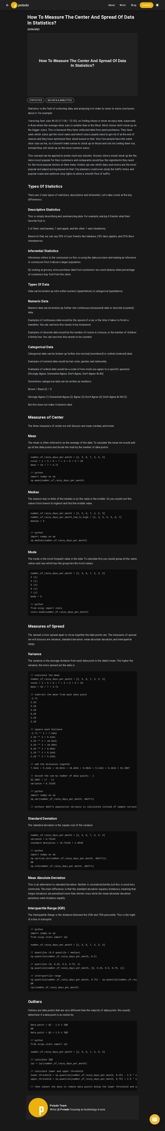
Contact (146, 5)
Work (122, 5)
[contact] (155, 1119)
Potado (64, 1109)
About (111, 5)
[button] (157, 5)
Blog (134, 5)
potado (23, 5)
